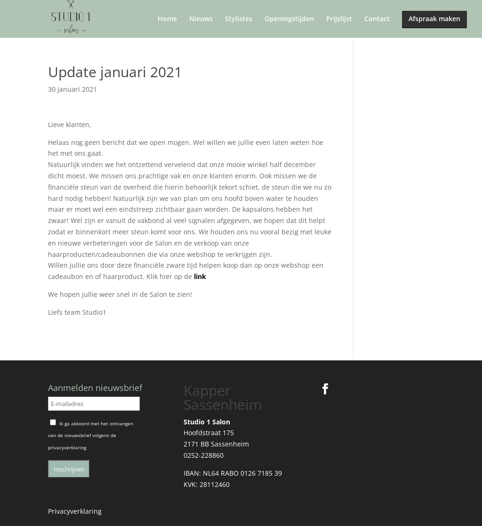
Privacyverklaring (75, 511)
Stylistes (238, 19)
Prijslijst (339, 19)
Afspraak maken (434, 18)
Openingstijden (289, 19)
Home (167, 19)
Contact (377, 19)
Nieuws (201, 19)
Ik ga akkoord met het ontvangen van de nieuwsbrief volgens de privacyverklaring (90, 435)
